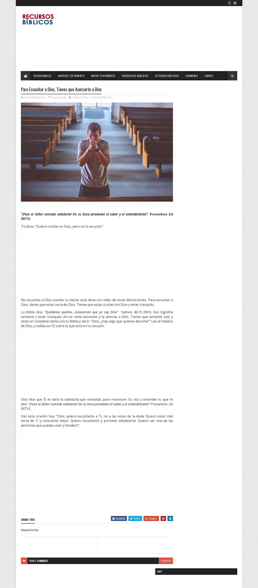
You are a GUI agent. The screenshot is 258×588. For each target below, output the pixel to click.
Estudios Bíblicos (167, 76)
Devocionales (42, 76)
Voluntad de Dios (101, 97)
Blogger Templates (73, 582)
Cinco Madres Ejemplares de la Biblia (209, 188)
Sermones (192, 76)
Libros (209, 76)
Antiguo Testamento (71, 76)
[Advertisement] (163, 38)
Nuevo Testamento (103, 76)
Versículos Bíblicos (135, 76)
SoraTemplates (40, 582)
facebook (158, 555)
